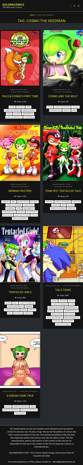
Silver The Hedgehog (11, 410)
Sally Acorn (7, 215)
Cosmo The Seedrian (12, 110)
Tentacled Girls (20, 292)
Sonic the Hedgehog (22, 92)
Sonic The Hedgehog (14, 117)
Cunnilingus (28, 205)
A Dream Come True (20, 395)
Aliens (12, 107)
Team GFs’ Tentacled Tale (63, 191)
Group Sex (76, 201)
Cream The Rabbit (28, 110)
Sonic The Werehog (72, 317)
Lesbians (55, 205)
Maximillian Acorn (56, 307)
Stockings (18, 313)
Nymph (23, 309)
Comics (13, 92)
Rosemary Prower (71, 310)
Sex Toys (70, 205)
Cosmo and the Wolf (63, 96)
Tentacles (71, 208)
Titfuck (34, 215)
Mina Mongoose (9, 211)
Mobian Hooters (20, 191)
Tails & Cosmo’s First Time (20, 96)
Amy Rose (20, 107)
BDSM (28, 107)
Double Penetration (15, 306)
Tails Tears (63, 290)
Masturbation (28, 113)
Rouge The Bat (32, 211)
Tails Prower (29, 117)
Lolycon (17, 113)
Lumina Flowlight (12, 309)
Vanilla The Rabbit (20, 218)
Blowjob (34, 201)
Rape (74, 110)
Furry (9, 113)
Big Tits (71, 300)
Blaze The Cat (23, 201)
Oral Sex (66, 110)
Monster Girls (55, 110)
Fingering (10, 208)
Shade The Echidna (22, 215)
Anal (13, 201)
